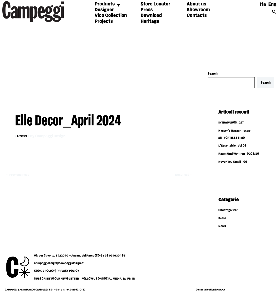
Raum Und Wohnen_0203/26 (239, 154)
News (222, 226)
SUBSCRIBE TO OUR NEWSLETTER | (57, 279)
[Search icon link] (274, 13)
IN (133, 279)
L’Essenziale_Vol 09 (233, 146)
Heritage (150, 21)
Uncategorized (229, 210)
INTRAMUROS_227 (232, 123)
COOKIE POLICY (44, 271)
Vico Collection (111, 15)
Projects (104, 21)
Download (151, 15)
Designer (104, 10)
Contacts (197, 15)
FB (129, 279)
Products (105, 4)
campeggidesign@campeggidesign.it (58, 263)
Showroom (198, 10)
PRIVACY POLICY (68, 271)
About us (196, 4)
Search (213, 73)
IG (124, 279)
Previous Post (17, 174)
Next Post (183, 174)
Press (147, 10)
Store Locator (155, 4)
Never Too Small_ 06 (233, 162)
